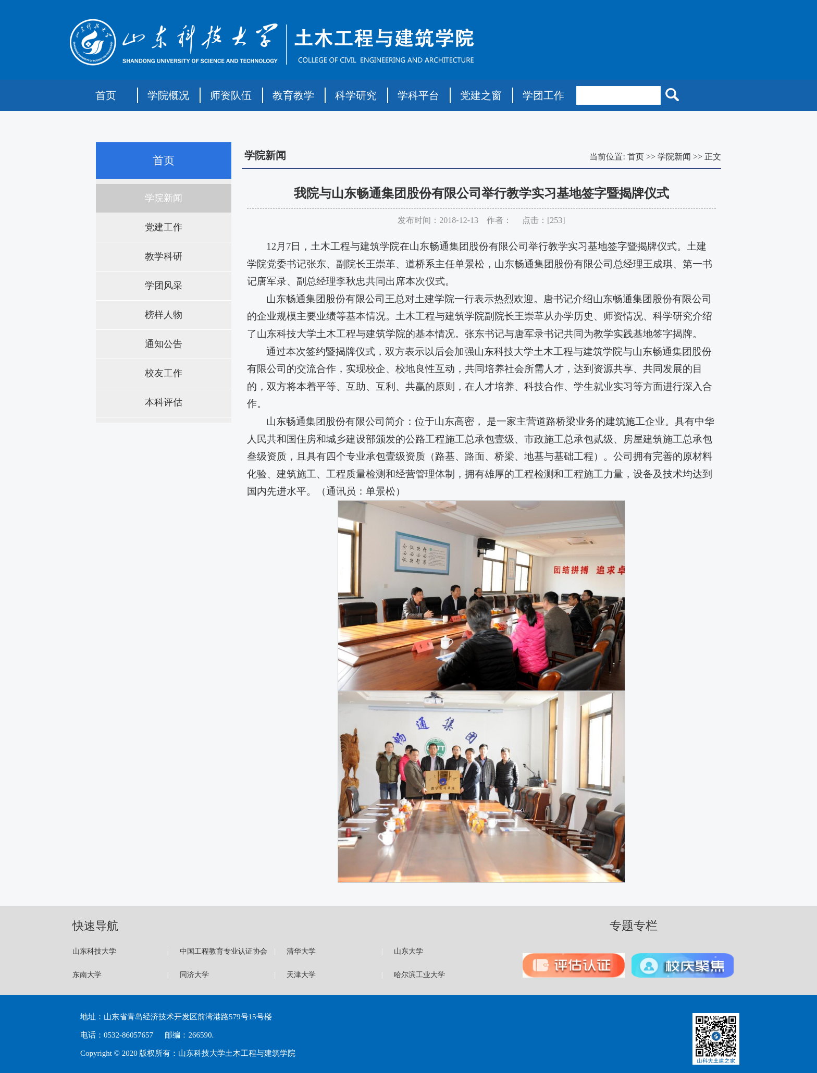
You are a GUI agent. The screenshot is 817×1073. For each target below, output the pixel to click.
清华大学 (301, 951)
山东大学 (408, 951)
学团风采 (163, 285)
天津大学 (301, 975)
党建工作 (163, 227)
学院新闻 (163, 198)
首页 (105, 95)
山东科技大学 (94, 951)
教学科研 (163, 256)
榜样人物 (163, 315)
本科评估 (163, 402)
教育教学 (293, 95)
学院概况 (168, 95)
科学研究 (356, 95)
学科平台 (418, 95)
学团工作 (543, 95)
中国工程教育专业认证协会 (223, 951)
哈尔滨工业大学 (419, 975)
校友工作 (163, 373)
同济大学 (194, 975)
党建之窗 (481, 95)
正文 (712, 156)
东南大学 (87, 975)
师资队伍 (231, 95)
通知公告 (163, 344)
